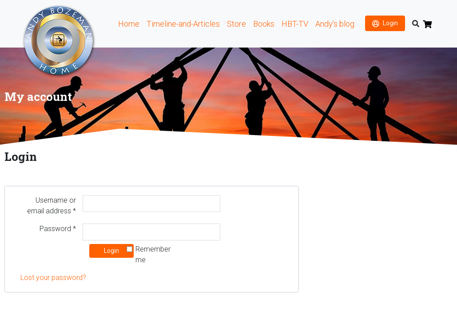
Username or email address (51, 205)
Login (390, 23)
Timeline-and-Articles (183, 23)
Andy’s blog (334, 23)
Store (236, 23)
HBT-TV (295, 23)
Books (263, 23)
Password (58, 228)
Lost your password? (53, 277)
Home (128, 23)
